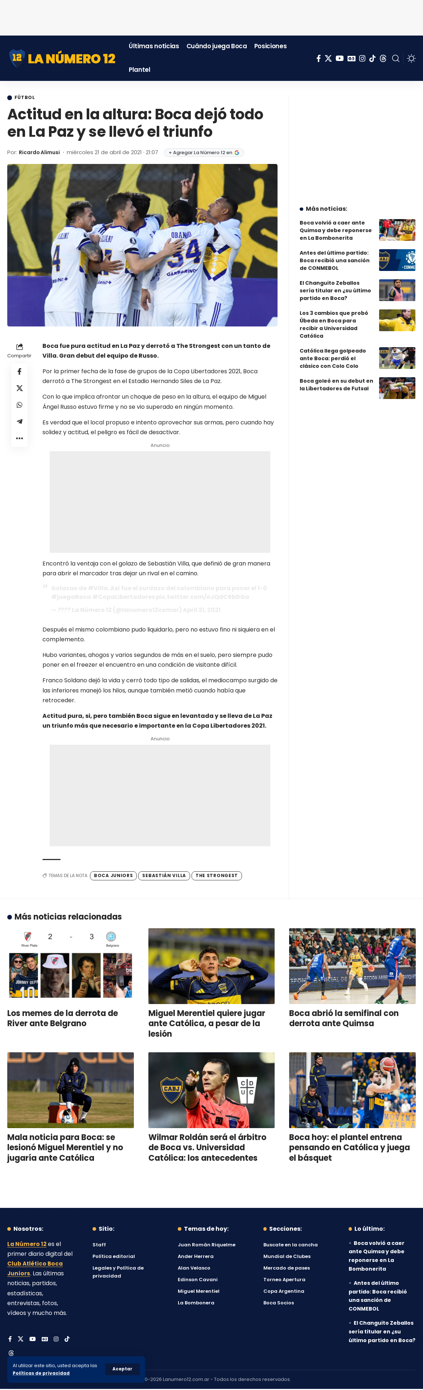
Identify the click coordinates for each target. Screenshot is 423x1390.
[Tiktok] (372, 58)
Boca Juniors (113, 876)
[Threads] (383, 58)
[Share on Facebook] (19, 373)
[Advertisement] (211, 16)
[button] (122, 1369)
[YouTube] (340, 58)
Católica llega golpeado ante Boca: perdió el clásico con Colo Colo (333, 353)
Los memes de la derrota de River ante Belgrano (62, 1019)
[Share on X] (19, 390)
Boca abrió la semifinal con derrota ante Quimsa (344, 1019)
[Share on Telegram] (19, 425)
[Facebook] (319, 58)
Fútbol (26, 97)
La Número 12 (27, 1244)
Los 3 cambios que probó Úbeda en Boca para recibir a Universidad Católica (334, 319)
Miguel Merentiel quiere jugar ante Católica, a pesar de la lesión (206, 1024)
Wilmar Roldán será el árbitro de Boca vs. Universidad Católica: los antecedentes (207, 1148)
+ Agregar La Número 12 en (208, 152)
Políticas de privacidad (42, 1373)
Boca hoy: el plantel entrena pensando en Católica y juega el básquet (349, 1148)
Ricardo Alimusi (41, 152)
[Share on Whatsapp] (19, 407)
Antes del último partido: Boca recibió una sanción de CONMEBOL (335, 255)
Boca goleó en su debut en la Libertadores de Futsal (336, 379)
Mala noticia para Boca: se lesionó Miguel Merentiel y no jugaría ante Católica (65, 1148)
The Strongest (217, 876)
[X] (328, 58)
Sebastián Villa (164, 876)
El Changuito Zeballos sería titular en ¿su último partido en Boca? (335, 285)
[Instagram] (362, 58)
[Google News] (351, 58)
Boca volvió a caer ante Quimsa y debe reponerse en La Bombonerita (336, 225)
